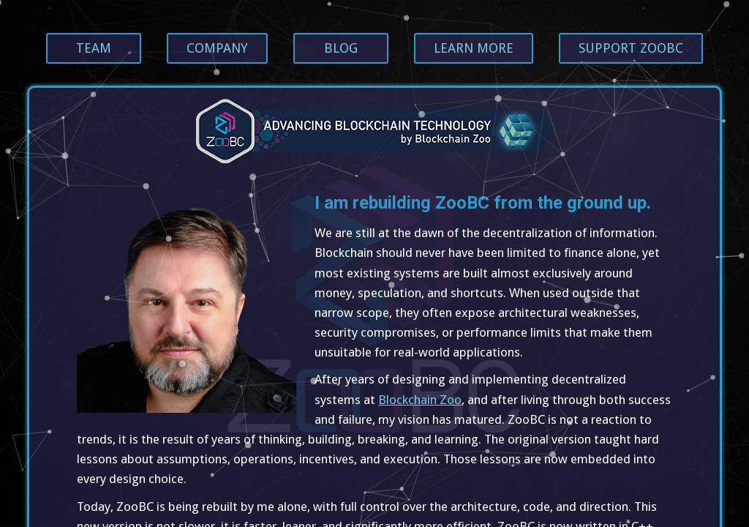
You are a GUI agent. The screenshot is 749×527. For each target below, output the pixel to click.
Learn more (473, 48)
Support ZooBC (631, 48)
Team (93, 48)
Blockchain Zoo (420, 399)
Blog (341, 48)
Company (217, 48)
